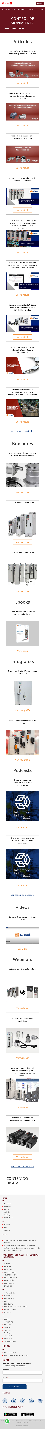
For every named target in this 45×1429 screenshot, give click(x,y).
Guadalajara (9, 1293)
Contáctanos (8, 1218)
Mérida (7, 1301)
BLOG (14, 9)
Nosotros (7, 1204)
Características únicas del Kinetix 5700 (22, 918)
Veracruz (8, 1338)
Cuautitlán (9, 1280)
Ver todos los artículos (22, 431)
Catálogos (8, 1215)
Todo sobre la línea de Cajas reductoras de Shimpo (22, 137)
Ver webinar (22, 1008)
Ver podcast (22, 827)
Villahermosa (10, 1341)
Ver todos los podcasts (22, 894)
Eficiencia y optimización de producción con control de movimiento (22, 840)
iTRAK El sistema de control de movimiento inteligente (22, 613)
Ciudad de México (11, 1275)
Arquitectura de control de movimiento (22, 1019)
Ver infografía (22, 710)
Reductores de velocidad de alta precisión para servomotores (22, 454)
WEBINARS (21, 9)
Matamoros (9, 1298)
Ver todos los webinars (22, 1166)
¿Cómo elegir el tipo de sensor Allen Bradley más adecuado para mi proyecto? (22, 1249)
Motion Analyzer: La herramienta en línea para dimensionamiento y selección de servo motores (22, 265)
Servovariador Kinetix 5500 (23, 503)
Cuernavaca (9, 1283)
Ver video (22, 948)
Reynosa (7, 1325)
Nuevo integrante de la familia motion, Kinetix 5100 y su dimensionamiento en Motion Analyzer (22, 1071)
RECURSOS (6, 9)
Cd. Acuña (8, 1269)
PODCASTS (31, 9)
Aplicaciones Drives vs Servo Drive (22, 969)
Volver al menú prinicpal (14, 28)
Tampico (7, 1330)
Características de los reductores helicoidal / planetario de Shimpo (22, 52)
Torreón (8, 1336)
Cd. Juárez (8, 1266)
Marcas (6, 1209)
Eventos (7, 1225)
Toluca (7, 1333)
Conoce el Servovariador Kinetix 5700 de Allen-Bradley (22, 179)
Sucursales (8, 1230)
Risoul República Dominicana (16, 1355)
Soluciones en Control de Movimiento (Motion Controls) (22, 1119)
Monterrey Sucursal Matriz (16, 1307)
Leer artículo (22, 83)
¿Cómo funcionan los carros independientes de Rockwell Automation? (22, 350)
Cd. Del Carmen (10, 1272)
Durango (8, 1286)
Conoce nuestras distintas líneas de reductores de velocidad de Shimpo (22, 96)
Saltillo (7, 1327)
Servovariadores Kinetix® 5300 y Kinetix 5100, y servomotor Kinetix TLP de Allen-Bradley (22, 307)
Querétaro (8, 1322)
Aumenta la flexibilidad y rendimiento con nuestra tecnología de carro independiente (22, 392)
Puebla (7, 1319)
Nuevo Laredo (10, 1309)
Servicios (7, 1207)
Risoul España (10, 1353)
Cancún (7, 1264)
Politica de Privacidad (22, 1425)
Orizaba (7, 1312)
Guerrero (8, 1296)
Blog (6, 1227)
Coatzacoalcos (10, 1278)
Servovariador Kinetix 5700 (23, 552)
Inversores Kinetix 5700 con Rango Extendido (22, 672)
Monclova (8, 1304)
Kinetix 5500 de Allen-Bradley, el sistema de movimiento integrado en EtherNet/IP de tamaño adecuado (22, 223)
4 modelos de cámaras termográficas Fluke (19, 1245)
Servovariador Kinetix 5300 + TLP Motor (22, 721)
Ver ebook (22, 650)
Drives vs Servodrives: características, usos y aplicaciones (22, 782)
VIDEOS (40, 9)
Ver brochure (22, 492)
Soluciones (8, 1212)
